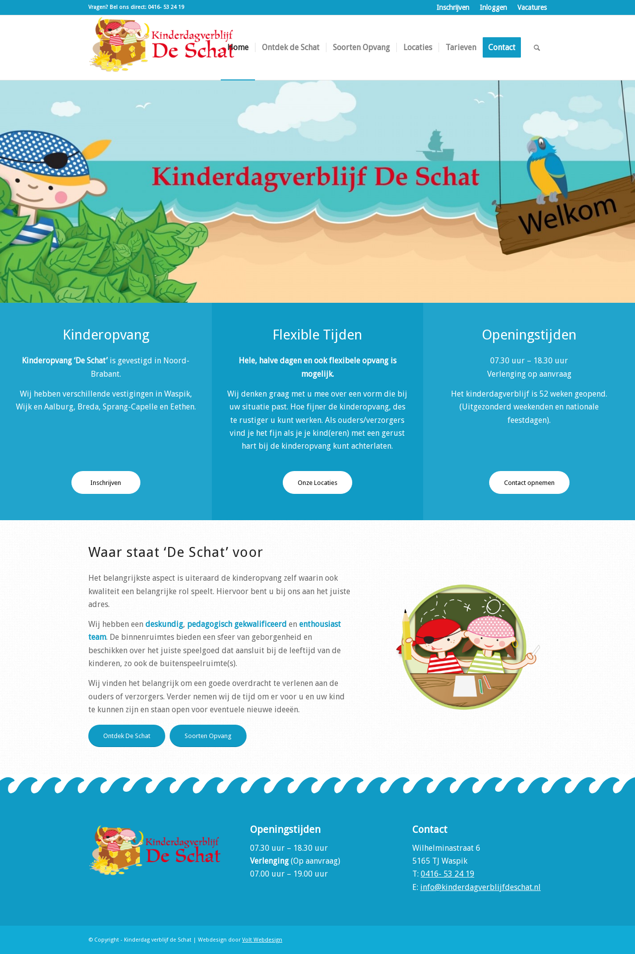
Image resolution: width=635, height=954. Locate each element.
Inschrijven (453, 7)
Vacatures (532, 7)
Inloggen (493, 7)
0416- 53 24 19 (447, 874)
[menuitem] (453, 7)
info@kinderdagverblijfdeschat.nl (480, 887)
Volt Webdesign (262, 940)
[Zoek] (537, 47)
